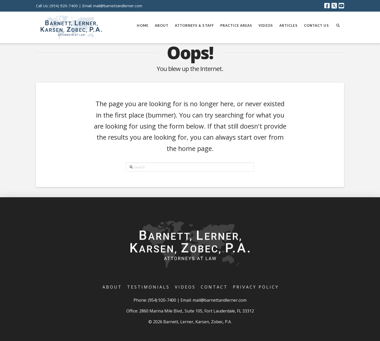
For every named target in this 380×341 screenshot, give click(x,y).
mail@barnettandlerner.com (117, 5)
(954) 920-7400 (64, 5)
